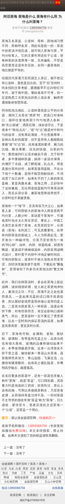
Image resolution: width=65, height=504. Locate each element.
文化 (50, 473)
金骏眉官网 (31, 481)
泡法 (5, 473)
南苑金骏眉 (21, 477)
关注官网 (49, 495)
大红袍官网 (11, 481)
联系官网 (15, 495)
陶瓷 (52, 2)
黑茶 (25, 468)
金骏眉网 (7, 463)
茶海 (42, 463)
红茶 (4, 468)
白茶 (18, 468)
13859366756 (38, 27)
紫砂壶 (45, 2)
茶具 (33, 463)
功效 (14, 473)
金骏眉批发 (41, 477)
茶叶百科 (21, 463)
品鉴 (41, 473)
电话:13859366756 (13, 487)
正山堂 (57, 477)
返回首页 (5, 2)
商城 (6, 477)
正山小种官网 (53, 481)
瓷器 (33, 2)
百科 (38, 2)
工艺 (23, 473)
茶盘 (21, 2)
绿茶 (46, 468)
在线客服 (57, 487)
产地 (32, 473)
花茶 (32, 468)
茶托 (27, 2)
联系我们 (32, 495)
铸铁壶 (15, 2)
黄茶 (39, 468)
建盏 (3, 8)
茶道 (54, 468)
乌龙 (11, 468)
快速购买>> (47, 418)
